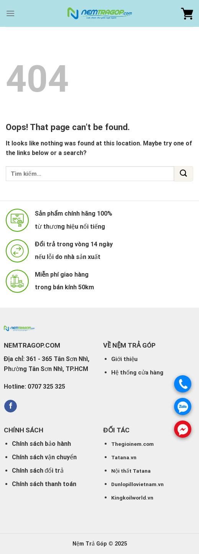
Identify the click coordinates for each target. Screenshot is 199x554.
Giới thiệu (124, 359)
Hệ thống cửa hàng (137, 372)
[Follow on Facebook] (10, 406)
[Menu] (10, 13)
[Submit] (183, 173)
